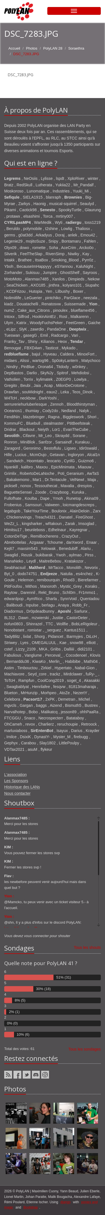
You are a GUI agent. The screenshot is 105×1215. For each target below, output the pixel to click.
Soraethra (76, 48)
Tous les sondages (84, 1049)
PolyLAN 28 (52, 48)
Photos (31, 48)
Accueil (14, 48)
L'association (15, 774)
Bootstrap (31, 1207)
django (65, 1202)
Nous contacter (17, 793)
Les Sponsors (16, 781)
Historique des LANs (22, 787)
